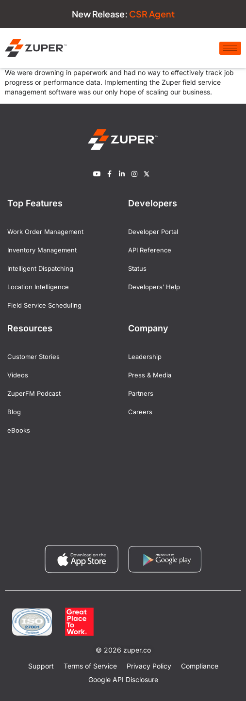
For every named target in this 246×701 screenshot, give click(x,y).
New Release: (123, 13)
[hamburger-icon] (230, 48)
